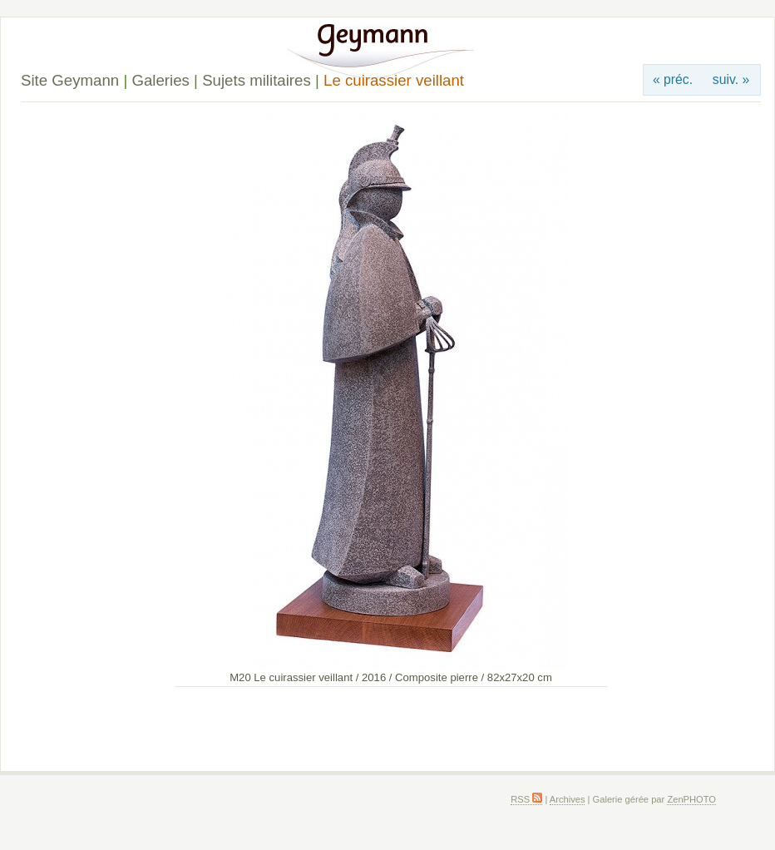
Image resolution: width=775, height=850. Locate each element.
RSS (526, 799)
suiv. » (731, 79)
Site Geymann (70, 80)
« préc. (673, 79)
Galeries (160, 80)
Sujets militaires (256, 80)
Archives (567, 799)
